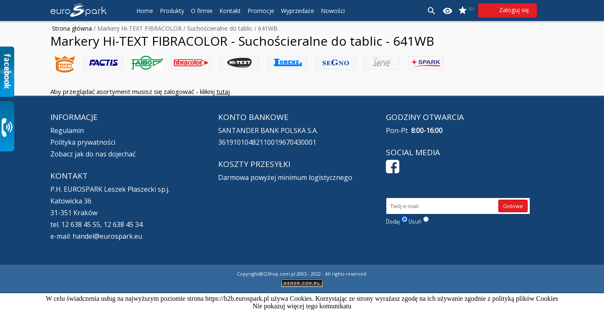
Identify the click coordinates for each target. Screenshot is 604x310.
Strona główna (72, 28)
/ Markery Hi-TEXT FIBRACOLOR (137, 28)
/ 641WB (265, 28)
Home (144, 11)
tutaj (223, 91)
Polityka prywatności (82, 142)
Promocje (260, 11)
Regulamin (67, 130)
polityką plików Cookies (525, 298)
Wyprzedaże (297, 11)
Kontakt (230, 11)
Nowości (333, 11)
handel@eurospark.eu (107, 236)
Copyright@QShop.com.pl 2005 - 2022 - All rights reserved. (302, 274)
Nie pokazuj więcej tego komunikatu (302, 306)
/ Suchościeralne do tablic (217, 28)
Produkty (172, 11)
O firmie (202, 11)
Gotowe (513, 206)
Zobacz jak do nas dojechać (93, 154)
